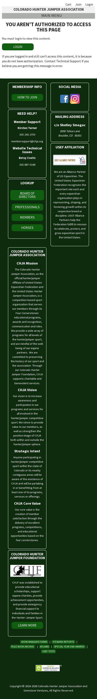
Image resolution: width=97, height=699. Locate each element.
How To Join (27, 97)
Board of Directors (27, 195)
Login (89, 4)
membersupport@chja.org (27, 141)
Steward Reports (63, 642)
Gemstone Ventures (36, 690)
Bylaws (44, 646)
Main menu (51, 15)
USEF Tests (48, 651)
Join (78, 4)
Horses (27, 227)
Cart (68, 4)
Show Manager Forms (34, 642)
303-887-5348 (27, 164)
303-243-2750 (27, 134)
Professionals (27, 207)
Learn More (27, 625)
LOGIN (17, 47)
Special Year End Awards (69, 646)
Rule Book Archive (22, 646)
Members (27, 217)
